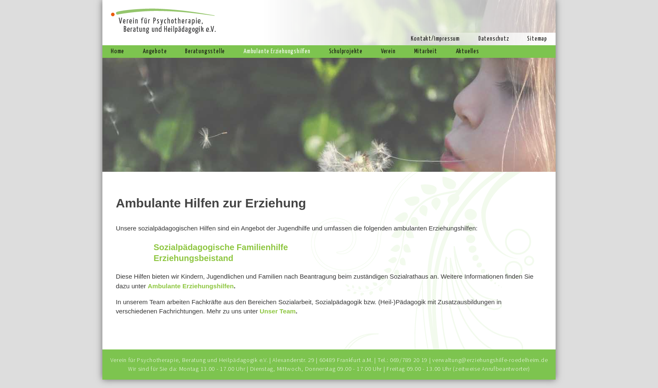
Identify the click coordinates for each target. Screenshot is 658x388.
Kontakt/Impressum (435, 39)
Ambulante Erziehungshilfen (277, 51)
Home (117, 51)
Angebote (155, 51)
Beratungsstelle (205, 51)
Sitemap (537, 39)
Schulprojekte (346, 51)
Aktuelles (467, 51)
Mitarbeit (425, 51)
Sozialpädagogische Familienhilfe (221, 247)
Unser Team (278, 311)
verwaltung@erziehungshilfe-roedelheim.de (490, 360)
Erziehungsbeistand (193, 258)
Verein (388, 51)
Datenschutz (493, 39)
